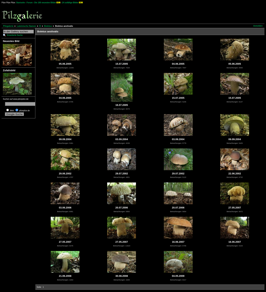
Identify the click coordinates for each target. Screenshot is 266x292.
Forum (30, 3)
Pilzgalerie (8, 26)
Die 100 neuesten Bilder (45, 3)
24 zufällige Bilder (70, 3)
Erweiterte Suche (15, 35)
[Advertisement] (142, 13)
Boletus (48, 26)
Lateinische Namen (26, 26)
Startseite (20, 3)
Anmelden (258, 26)
